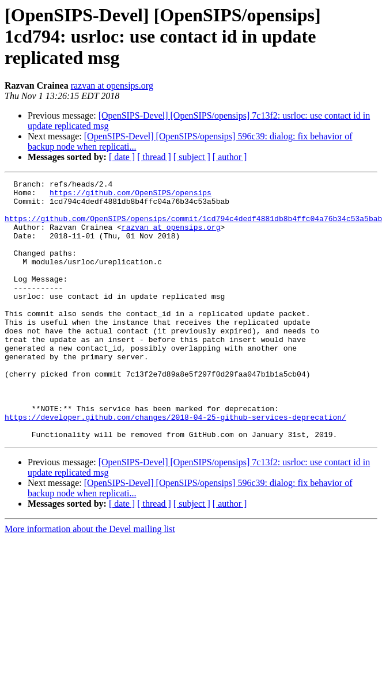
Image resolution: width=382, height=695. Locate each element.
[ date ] (122, 157)
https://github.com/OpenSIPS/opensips (130, 196)
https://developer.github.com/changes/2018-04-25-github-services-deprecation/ (175, 465)
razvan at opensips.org (112, 85)
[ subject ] (191, 157)
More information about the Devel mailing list (90, 581)
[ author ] (230, 157)
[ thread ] (154, 157)
